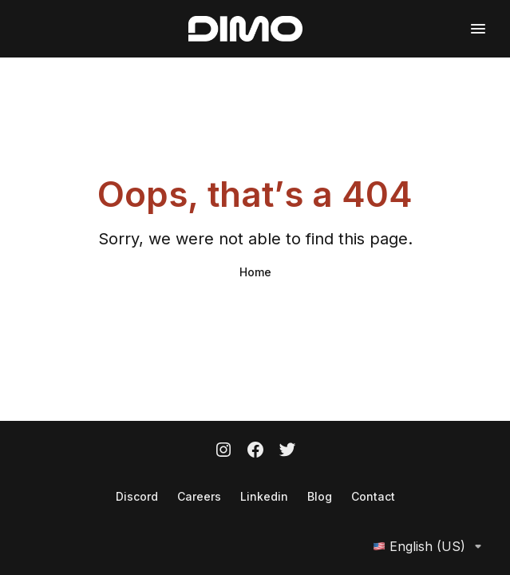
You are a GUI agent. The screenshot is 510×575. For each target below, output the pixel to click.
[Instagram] (223, 451)
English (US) (430, 546)
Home (255, 272)
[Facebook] (255, 451)
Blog (319, 496)
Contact (373, 496)
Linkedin (264, 496)
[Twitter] (287, 451)
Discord (137, 496)
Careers (199, 496)
